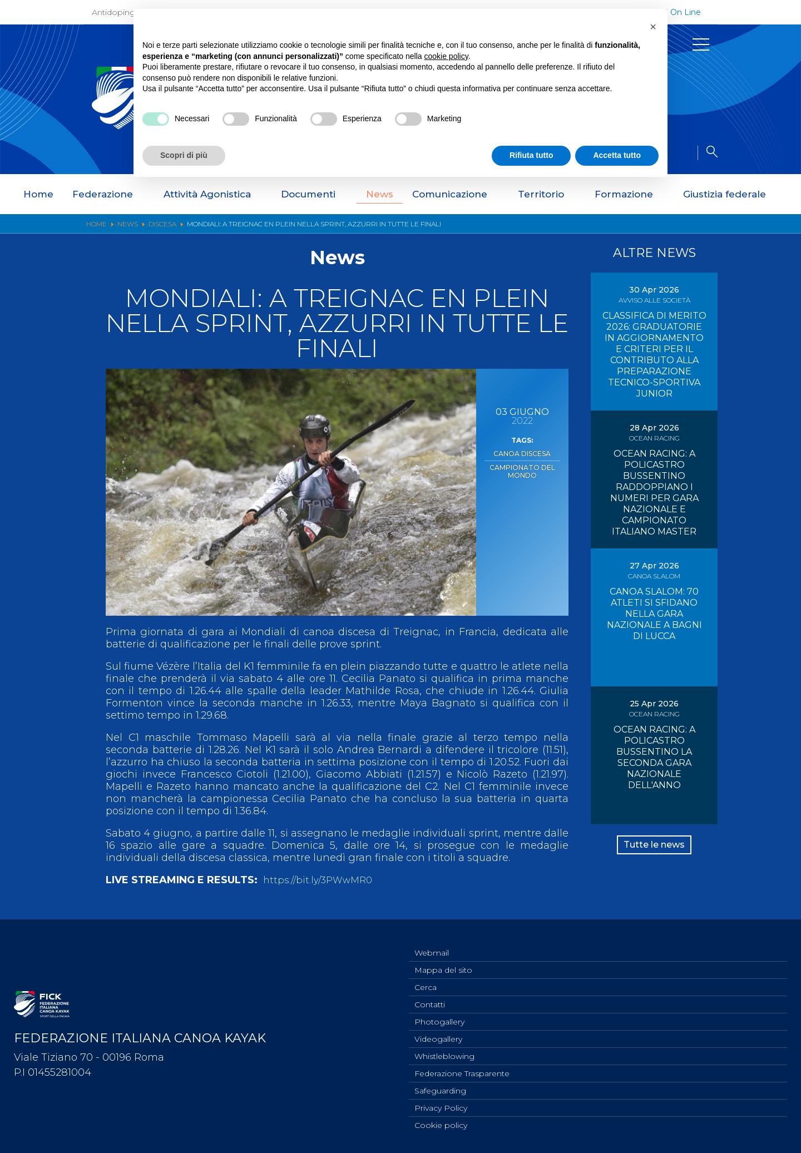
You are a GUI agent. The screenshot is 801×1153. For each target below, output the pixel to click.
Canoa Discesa (522, 453)
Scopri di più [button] (183, 155)
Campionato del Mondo (522, 468)
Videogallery (438, 1033)
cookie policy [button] (446, 56)
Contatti (429, 996)
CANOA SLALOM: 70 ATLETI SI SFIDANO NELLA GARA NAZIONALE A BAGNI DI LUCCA (654, 613)
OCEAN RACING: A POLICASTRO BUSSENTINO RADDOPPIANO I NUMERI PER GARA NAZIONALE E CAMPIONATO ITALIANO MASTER (654, 492)
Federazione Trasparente (462, 1070)
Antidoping (113, 12)
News (379, 194)
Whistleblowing (444, 1051)
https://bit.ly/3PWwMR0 (322, 880)
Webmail (431, 941)
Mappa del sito (443, 959)
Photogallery (439, 1015)
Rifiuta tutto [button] (531, 155)
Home (38, 194)
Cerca (425, 978)
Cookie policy (440, 1125)
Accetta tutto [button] (617, 155)
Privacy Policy (440, 1106)
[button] (653, 27)
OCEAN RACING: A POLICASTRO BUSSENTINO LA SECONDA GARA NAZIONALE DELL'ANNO (654, 757)
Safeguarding (440, 1088)
